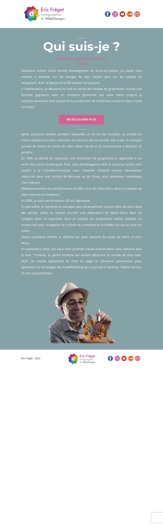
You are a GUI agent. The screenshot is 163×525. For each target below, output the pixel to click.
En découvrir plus (81, 119)
